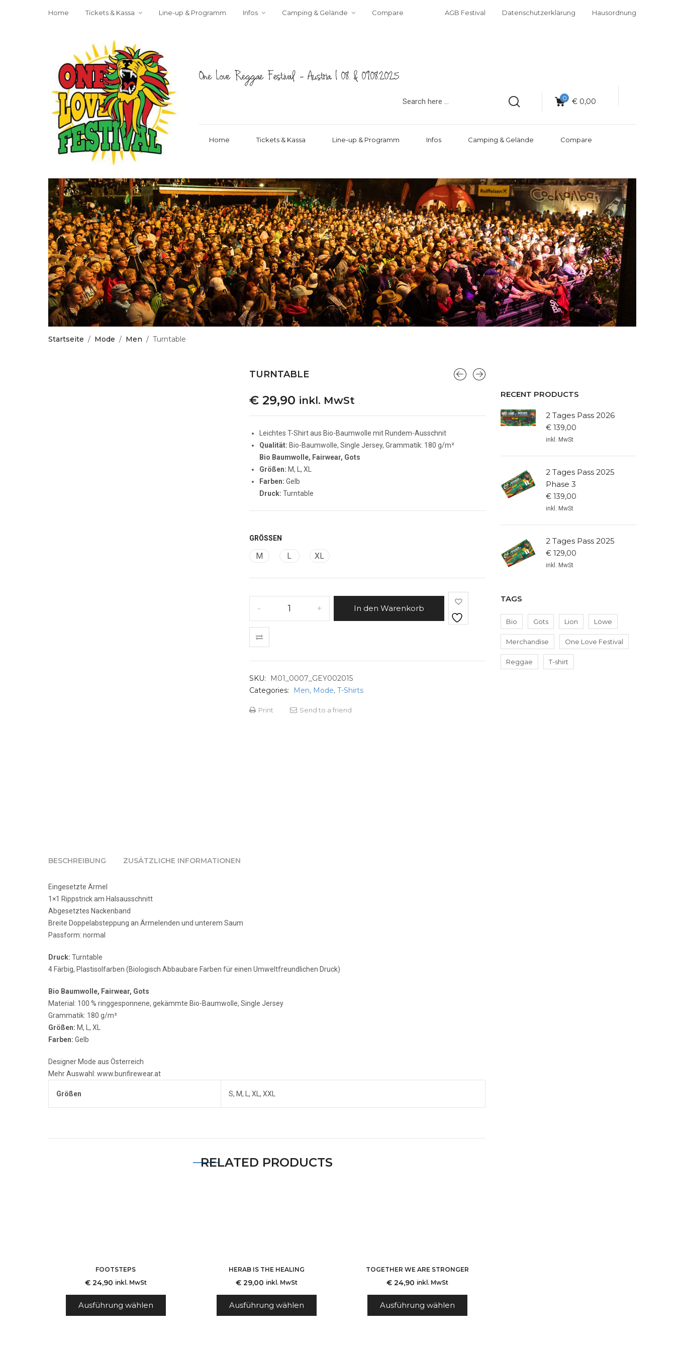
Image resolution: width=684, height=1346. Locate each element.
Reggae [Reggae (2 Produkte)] (519, 662)
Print (261, 710)
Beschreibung (77, 860)
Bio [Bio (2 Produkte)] (511, 621)
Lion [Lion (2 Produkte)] (571, 621)
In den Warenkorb (389, 608)
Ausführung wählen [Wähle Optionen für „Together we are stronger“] (417, 1305)
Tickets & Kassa (281, 140)
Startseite (66, 339)
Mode (104, 339)
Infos (433, 140)
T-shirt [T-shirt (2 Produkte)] (558, 662)
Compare (576, 140)
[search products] (514, 101)
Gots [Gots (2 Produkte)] (540, 621)
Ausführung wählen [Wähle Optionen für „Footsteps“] (115, 1305)
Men (134, 339)
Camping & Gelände (501, 140)
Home (219, 140)
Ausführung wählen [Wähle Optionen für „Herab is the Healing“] (266, 1305)
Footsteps (115, 1269)
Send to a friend (321, 710)
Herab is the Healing (267, 1269)
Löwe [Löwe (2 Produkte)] (603, 621)
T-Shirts (350, 690)
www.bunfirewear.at (129, 1074)
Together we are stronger (417, 1269)
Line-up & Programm (366, 140)
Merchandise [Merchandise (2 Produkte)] (527, 642)
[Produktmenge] (289, 608)
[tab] (77, 860)
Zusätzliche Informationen (182, 860)
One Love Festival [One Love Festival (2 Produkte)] (594, 642)
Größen (265, 538)
